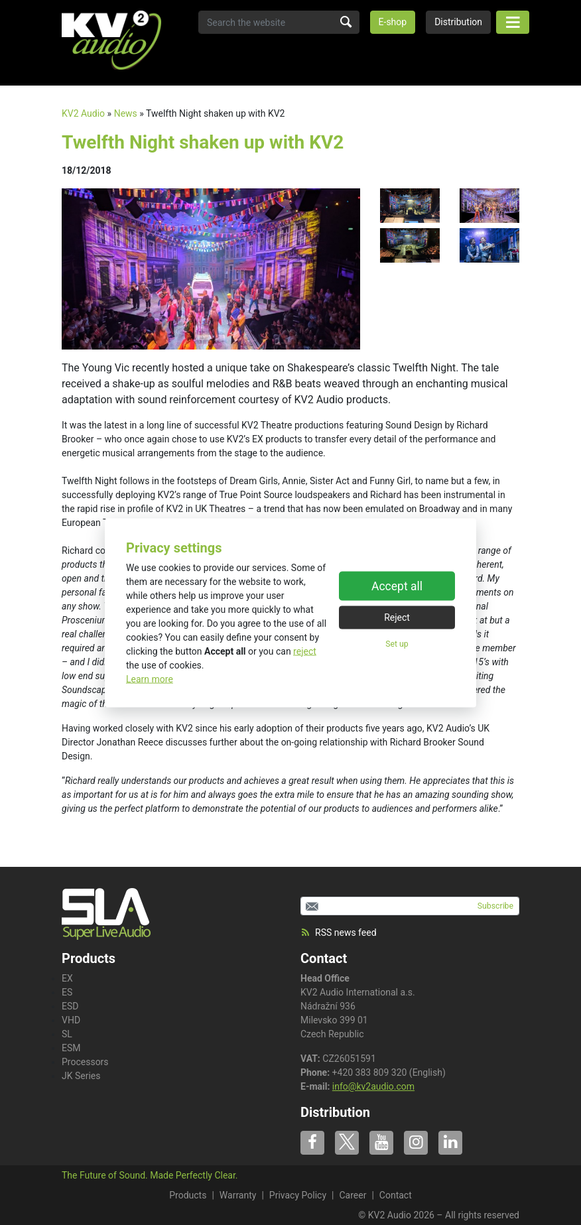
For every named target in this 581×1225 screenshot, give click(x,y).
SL (67, 1034)
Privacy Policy (297, 1195)
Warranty (238, 1195)
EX (67, 978)
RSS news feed (338, 932)
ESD (70, 1006)
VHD (71, 1020)
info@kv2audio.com (373, 1086)
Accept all (396, 586)
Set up (396, 644)
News (125, 113)
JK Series (81, 1075)
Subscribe (495, 906)
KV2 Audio (83, 113)
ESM (71, 1048)
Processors (85, 1062)
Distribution (458, 22)
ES (67, 992)
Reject (397, 617)
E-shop (393, 22)
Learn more (149, 678)
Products (187, 1195)
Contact (323, 958)
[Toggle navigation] (512, 22)
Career (352, 1195)
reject (304, 650)
